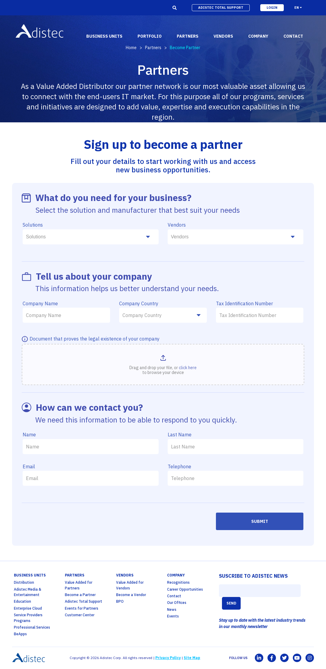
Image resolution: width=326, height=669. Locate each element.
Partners (153, 47)
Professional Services (32, 627)
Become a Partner (80, 594)
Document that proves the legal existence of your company (95, 338)
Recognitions (178, 582)
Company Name (40, 303)
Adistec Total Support (83, 601)
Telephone (179, 466)
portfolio (150, 36)
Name (29, 434)
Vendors (177, 225)
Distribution (24, 582)
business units (104, 36)
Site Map (192, 657)
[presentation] (68, 524)
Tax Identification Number (244, 303)
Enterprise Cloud (28, 608)
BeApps (20, 634)
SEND (231, 603)
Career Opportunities (185, 589)
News (171, 609)
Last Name (179, 434)
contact (293, 36)
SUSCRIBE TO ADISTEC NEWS (253, 576)
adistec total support (220, 7)
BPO (120, 601)
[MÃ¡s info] (26, 339)
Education (22, 601)
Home (131, 47)
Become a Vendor (131, 594)
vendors (223, 36)
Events (173, 616)
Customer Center (79, 615)
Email (29, 466)
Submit (259, 521)
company (258, 36)
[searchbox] (88, 237)
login (272, 7)
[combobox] (91, 236)
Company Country (138, 303)
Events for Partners (81, 608)
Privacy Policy (168, 657)
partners (187, 36)
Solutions (33, 225)
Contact (174, 596)
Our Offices (176, 602)
